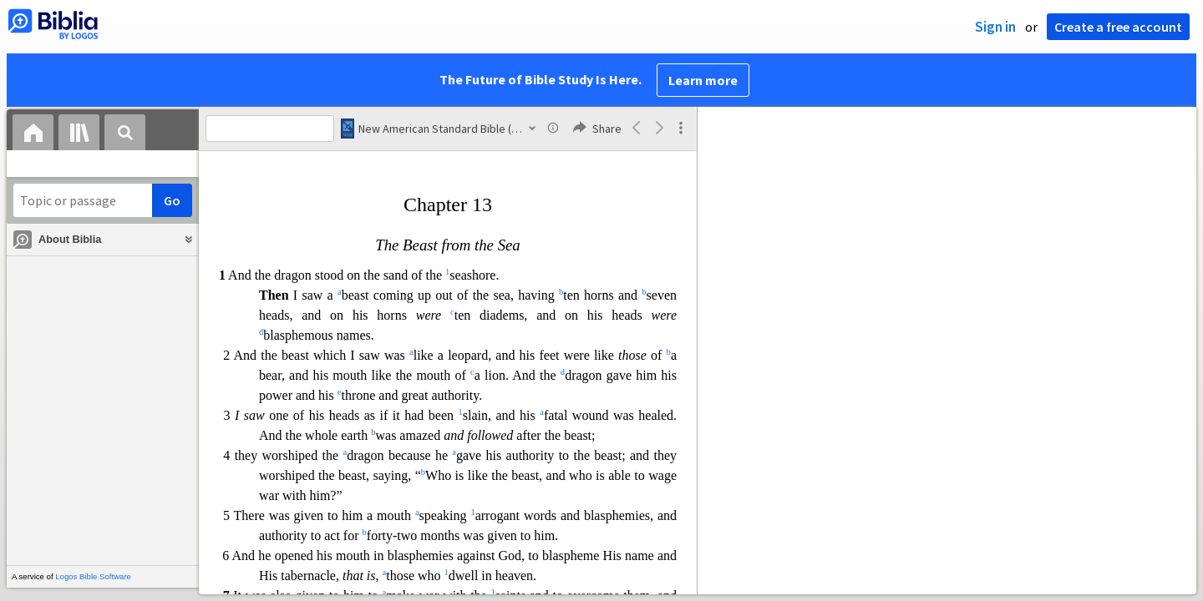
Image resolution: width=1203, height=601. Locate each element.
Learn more (703, 80)
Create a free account (1118, 26)
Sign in (995, 27)
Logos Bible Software (93, 576)
